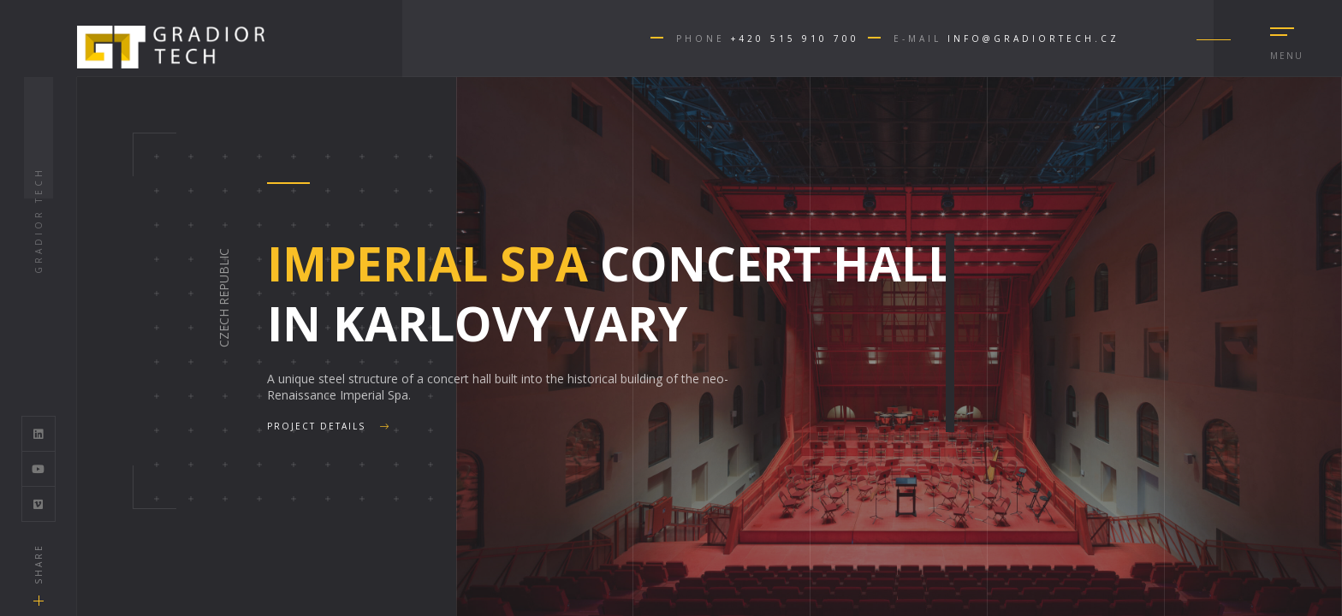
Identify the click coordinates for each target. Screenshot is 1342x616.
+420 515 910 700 (795, 38)
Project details (328, 426)
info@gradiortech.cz (1033, 38)
